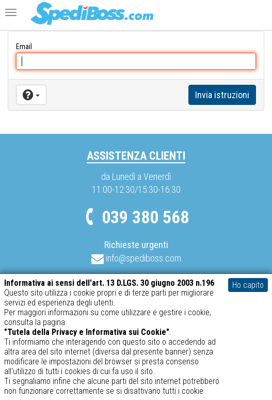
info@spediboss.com (136, 258)
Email (24, 46)
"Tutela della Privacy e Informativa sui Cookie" (86, 332)
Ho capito (248, 285)
